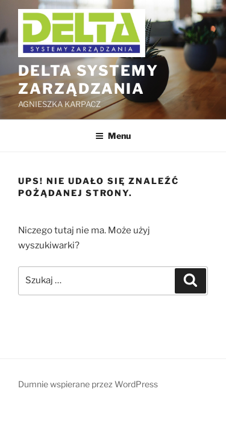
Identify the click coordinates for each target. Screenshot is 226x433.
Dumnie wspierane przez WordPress (88, 384)
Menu (113, 136)
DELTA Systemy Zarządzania (88, 79)
